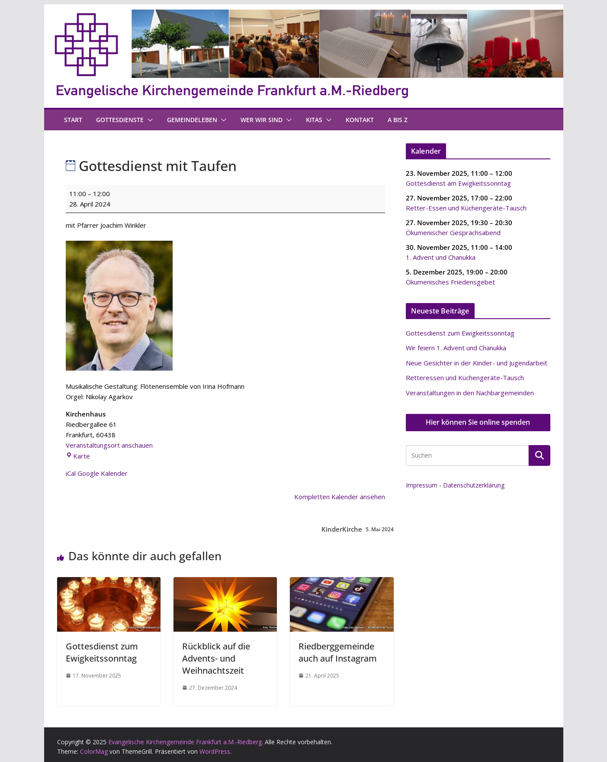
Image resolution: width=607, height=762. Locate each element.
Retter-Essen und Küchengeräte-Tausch (466, 207)
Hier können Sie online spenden (478, 422)
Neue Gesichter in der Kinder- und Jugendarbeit (476, 362)
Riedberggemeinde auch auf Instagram (338, 652)
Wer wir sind (262, 120)
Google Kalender (102, 473)
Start (73, 120)
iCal (71, 473)
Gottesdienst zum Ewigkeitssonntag (102, 652)
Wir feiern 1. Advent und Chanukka (456, 347)
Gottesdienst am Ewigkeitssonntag (458, 182)
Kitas (314, 120)
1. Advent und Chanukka (440, 256)
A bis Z (398, 120)
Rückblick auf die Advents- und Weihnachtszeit (216, 658)
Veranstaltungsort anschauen (109, 445)
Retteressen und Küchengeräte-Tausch (465, 377)
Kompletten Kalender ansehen (339, 496)
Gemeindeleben (192, 120)
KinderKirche (357, 529)
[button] (148, 120)
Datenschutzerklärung (473, 485)
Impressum (421, 485)
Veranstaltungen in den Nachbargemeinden (470, 392)
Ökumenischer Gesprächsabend (453, 232)
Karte (78, 456)
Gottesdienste (120, 120)
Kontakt (360, 120)
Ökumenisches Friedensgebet (450, 281)
